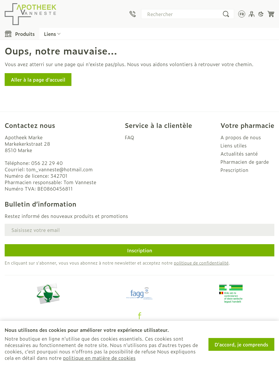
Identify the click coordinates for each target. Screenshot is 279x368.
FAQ (129, 137)
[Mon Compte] (252, 14)
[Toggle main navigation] (19, 34)
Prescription (234, 170)
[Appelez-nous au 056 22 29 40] (132, 14)
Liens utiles (233, 145)
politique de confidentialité (201, 263)
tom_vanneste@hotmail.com (59, 169)
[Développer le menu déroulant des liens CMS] (52, 34)
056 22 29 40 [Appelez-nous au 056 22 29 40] (47, 162)
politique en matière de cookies (99, 357)
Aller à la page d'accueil (38, 79)
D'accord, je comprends (241, 344)
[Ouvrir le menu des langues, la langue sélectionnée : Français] (241, 13)
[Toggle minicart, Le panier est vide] (270, 13)
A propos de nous (240, 137)
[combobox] (187, 14)
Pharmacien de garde (244, 162)
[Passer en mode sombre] (261, 14)
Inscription (139, 250)
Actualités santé (239, 153)
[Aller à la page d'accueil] (30, 14)
